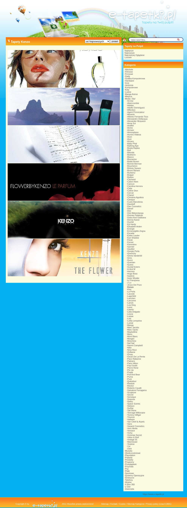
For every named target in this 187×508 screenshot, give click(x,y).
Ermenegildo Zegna (136, 231)
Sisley (130, 401)
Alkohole (129, 69)
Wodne (128, 482)
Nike (129, 348)
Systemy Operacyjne (134, 475)
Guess (130, 265)
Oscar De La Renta (136, 356)
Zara (129, 448)
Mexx (129, 334)
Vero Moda (132, 428)
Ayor (129, 139)
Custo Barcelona (134, 202)
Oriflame (131, 352)
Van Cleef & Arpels (136, 422)
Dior (129, 211)
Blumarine (132, 159)
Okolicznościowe (132, 453)
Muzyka (128, 451)
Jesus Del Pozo (134, 285)
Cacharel (131, 179)
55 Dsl (130, 101)
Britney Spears (134, 168)
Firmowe (129, 74)
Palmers (131, 361)
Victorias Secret (134, 435)
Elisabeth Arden (134, 226)
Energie (130, 229)
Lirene (130, 314)
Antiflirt (130, 125)
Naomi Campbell (134, 345)
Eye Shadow (133, 238)
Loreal (130, 323)
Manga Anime (131, 94)
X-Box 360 (130, 484)
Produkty (129, 460)
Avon (129, 137)
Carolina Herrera (134, 186)
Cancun (130, 184)
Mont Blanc (132, 336)
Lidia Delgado (133, 312)
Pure (129, 379)
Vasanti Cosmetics (135, 426)
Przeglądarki (131, 464)
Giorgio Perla (133, 251)
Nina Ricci (132, 350)
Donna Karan (133, 220)
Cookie (122, 504)
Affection (131, 110)
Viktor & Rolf (133, 437)
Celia (129, 188)
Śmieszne (129, 478)
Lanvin (130, 303)
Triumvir (131, 417)
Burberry (131, 173)
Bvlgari (130, 175)
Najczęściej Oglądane (134, 55)
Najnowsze (130, 53)
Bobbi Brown (133, 161)
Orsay (130, 354)
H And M (131, 269)
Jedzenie (129, 85)
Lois (129, 318)
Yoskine (130, 444)
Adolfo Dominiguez (136, 108)
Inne (127, 83)
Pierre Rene (132, 368)
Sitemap (105, 504)
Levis (129, 307)
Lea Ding (131, 305)
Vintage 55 (132, 439)
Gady (127, 76)
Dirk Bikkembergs (135, 213)
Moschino (131, 341)
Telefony (129, 480)
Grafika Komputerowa (135, 78)
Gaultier (131, 249)
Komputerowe (131, 87)
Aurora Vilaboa (134, 134)
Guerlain (131, 262)
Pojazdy (128, 457)
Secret (130, 395)
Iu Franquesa (133, 280)
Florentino (132, 244)
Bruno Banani (133, 170)
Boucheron (132, 166)
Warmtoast (132, 442)
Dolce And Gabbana (136, 217)
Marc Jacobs (133, 327)
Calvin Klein (132, 182)
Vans (129, 424)
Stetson (130, 406)
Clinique (131, 199)
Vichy (129, 433)
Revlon (130, 386)
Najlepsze (129, 51)
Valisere (131, 419)
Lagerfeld (131, 296)
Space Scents (133, 404)
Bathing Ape (132, 146)
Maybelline (132, 332)
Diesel (130, 208)
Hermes (131, 271)
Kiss (129, 289)
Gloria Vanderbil (134, 256)
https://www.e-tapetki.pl (153, 494)
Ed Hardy (131, 224)
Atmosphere (132, 132)
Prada (130, 372)
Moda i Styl (130, 99)
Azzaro (130, 141)
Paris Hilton (132, 363)
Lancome (131, 300)
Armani (130, 130)
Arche (130, 128)
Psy (126, 469)
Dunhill (130, 222)
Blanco (130, 157)
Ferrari (130, 242)
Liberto (130, 309)
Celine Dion (132, 191)
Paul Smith (132, 365)
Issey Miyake (133, 278)
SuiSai (130, 408)
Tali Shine (131, 410)
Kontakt (113, 504)
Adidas (130, 105)
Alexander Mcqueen (136, 121)
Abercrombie (133, 103)
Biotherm (131, 155)
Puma (130, 377)
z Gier (128, 487)
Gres (129, 258)
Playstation (130, 455)
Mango (130, 325)
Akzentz (131, 114)
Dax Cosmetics (134, 206)
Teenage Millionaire (136, 413)
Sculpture (131, 392)
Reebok (130, 383)
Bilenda (130, 152)
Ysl (128, 446)
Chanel (130, 195)
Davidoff (131, 204)
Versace (131, 431)
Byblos (130, 177)
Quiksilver (131, 381)
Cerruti (130, 193)
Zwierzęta (129, 489)
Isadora (130, 276)
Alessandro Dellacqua (137, 119)
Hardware (129, 81)
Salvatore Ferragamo (137, 390)
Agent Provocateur (135, 112)
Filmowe (129, 72)
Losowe (128, 57)
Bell (129, 150)
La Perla (131, 291)
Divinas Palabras (135, 215)
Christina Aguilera (135, 197)
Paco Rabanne (134, 359)
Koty (127, 90)
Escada (130, 233)
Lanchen (131, 298)
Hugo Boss (132, 274)
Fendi (130, 240)
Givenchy (131, 253)
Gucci (130, 260)
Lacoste (131, 294)
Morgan (130, 339)
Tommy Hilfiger (134, 415)
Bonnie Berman (134, 164)
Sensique (131, 397)
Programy (129, 462)
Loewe (130, 316)
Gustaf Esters (133, 267)
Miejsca (128, 96)
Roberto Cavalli (134, 388)
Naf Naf (130, 343)
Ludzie (128, 92)
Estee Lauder (133, 235)
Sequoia (131, 399)
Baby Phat (132, 143)
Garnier (130, 247)
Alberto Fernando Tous (137, 117)
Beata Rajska (133, 148)
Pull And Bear (133, 374)
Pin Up (130, 370)
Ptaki (127, 471)
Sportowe (129, 473)
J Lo (129, 282)
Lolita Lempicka (134, 321)
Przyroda (129, 466)
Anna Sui (131, 123)
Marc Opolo (132, 330)
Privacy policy (152, 504)
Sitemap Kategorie (135, 504)
